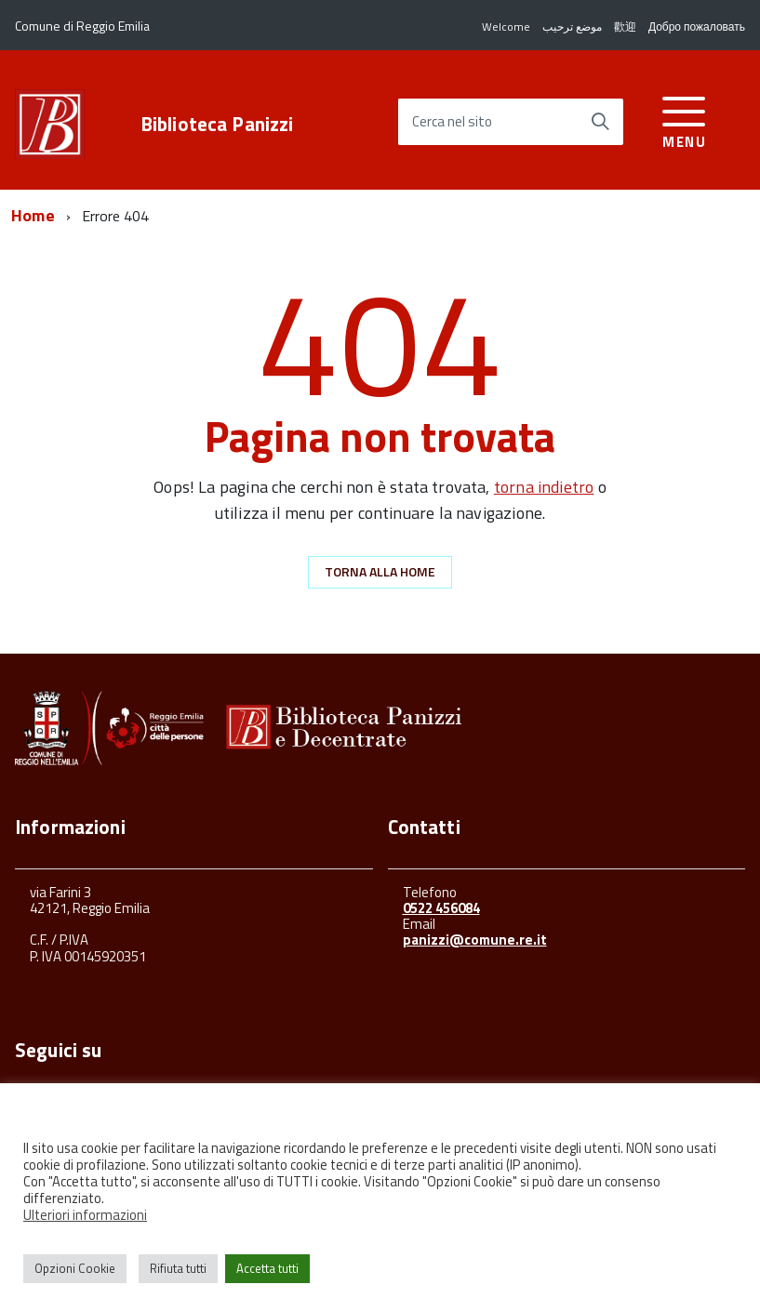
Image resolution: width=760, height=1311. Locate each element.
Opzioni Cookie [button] (74, 1268)
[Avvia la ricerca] (600, 122)
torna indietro (544, 486)
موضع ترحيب (572, 26)
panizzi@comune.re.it (475, 939)
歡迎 (625, 26)
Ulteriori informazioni (85, 1214)
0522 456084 (441, 908)
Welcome (506, 26)
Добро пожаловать (696, 26)
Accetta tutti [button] (267, 1268)
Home (33, 215)
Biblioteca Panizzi (217, 124)
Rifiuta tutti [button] (178, 1268)
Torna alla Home (380, 571)
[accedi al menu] (684, 119)
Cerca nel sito (452, 122)
